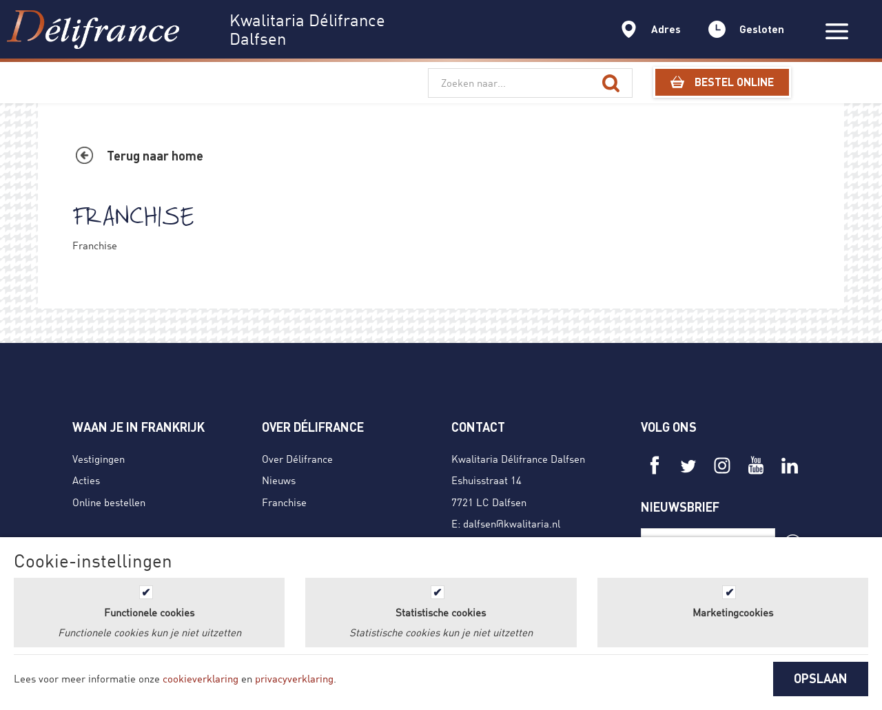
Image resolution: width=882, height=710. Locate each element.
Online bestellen (108, 502)
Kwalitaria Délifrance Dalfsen (518, 458)
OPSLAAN (821, 678)
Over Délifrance (297, 458)
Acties (86, 480)
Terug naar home (155, 155)
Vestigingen (98, 458)
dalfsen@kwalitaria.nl (511, 523)
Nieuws (279, 480)
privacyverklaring (294, 678)
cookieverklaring (200, 678)
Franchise (284, 502)
